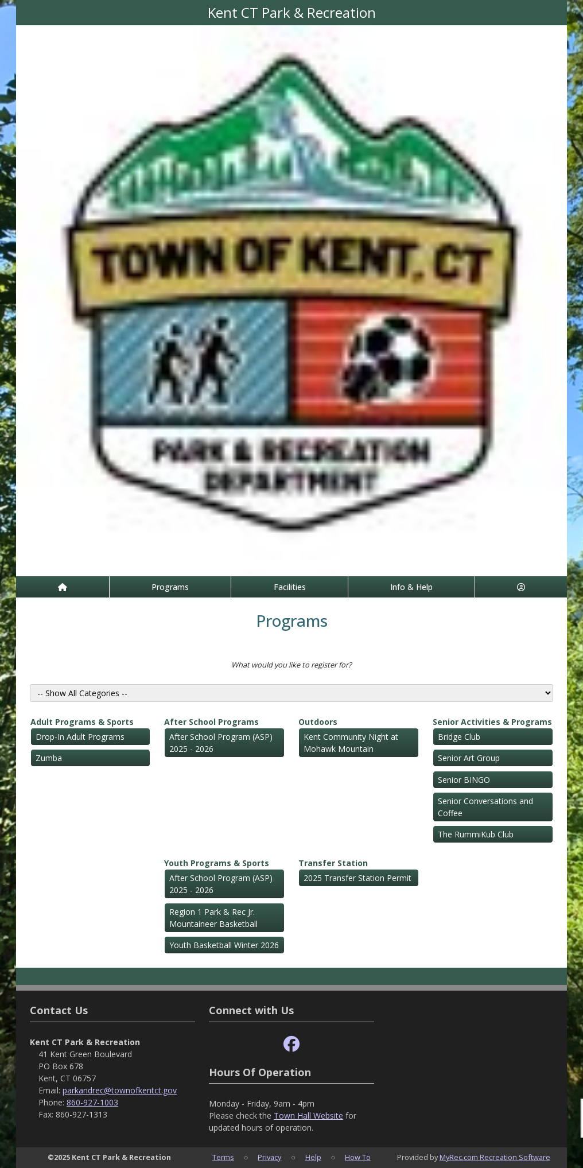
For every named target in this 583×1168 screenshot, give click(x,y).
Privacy (269, 1157)
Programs (170, 586)
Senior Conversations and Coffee (485, 807)
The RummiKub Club (476, 834)
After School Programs (211, 721)
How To (358, 1157)
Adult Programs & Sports (82, 721)
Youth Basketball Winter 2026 (224, 945)
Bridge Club (459, 736)
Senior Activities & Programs (492, 721)
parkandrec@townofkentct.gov (120, 1090)
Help (313, 1157)
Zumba (49, 757)
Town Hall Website (308, 1115)
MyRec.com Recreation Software (495, 1157)
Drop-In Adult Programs (80, 736)
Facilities (290, 586)
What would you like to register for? (291, 664)
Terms (223, 1157)
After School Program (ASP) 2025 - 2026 (221, 742)
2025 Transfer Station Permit (357, 877)
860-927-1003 (92, 1102)
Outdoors (317, 721)
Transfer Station (333, 862)
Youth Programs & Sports (216, 862)
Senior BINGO (464, 779)
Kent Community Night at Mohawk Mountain (351, 742)
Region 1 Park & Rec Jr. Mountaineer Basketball (213, 917)
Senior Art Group (469, 757)
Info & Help (411, 586)
